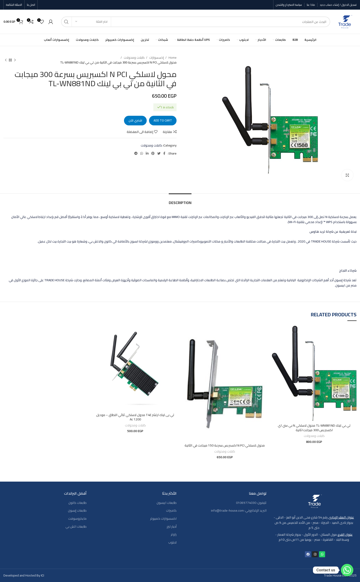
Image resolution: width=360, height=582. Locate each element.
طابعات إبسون (77, 510)
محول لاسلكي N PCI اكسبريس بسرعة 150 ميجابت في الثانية (225, 445)
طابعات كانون (77, 503)
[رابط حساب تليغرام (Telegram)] (136, 153)
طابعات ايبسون (167, 503)
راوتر (174, 534)
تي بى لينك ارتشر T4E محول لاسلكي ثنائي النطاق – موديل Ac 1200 (135, 417)
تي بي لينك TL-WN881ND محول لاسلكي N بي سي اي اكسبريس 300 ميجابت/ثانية (314, 427)
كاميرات (171, 510)
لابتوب (172, 542)
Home (172, 57)
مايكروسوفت (77, 518)
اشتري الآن (135, 120)
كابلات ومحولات (134, 57)
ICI (42, 575)
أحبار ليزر (172, 526)
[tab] (180, 200)
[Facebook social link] (164, 153)
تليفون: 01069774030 (251, 503)
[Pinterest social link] (153, 153)
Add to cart (163, 120)
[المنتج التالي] (5, 60)
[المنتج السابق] (15, 60)
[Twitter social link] (159, 153)
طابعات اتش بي (76, 526)
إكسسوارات (156, 57)
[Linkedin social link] (147, 153)
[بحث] (195, 22)
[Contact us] (347, 570)
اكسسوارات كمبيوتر (163, 518)
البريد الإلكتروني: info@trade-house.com (239, 510)
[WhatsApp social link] (141, 153)
